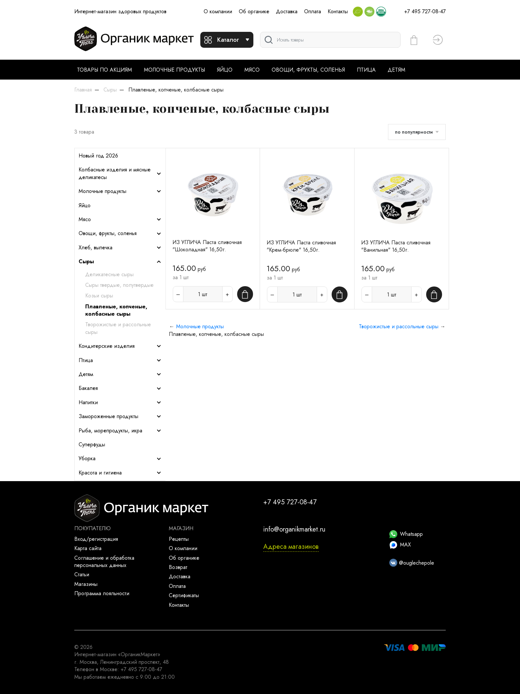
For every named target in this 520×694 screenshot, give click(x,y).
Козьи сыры (99, 295)
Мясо (252, 70)
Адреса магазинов (291, 546)
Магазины (86, 584)
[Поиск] (330, 40)
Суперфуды (92, 444)
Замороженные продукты (120, 416)
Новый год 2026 (98, 155)
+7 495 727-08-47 (425, 11)
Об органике (254, 11)
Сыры (120, 261)
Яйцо (224, 70)
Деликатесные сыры (109, 274)
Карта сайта (87, 548)
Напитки (120, 402)
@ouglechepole (411, 563)
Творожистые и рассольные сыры (118, 328)
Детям (396, 70)
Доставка (286, 11)
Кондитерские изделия (120, 346)
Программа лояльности (101, 593)
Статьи (81, 574)
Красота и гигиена (120, 472)
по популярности (414, 132)
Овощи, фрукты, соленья (308, 70)
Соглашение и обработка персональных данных (104, 561)
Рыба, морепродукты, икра (120, 430)
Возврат (178, 567)
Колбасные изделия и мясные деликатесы (120, 173)
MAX (400, 544)
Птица (366, 70)
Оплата (312, 11)
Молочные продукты (174, 70)
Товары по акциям (104, 70)
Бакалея (120, 388)
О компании (218, 11)
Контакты (338, 11)
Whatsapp (406, 534)
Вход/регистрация (96, 539)
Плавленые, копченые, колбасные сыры (116, 310)
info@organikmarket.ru (294, 529)
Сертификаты (184, 595)
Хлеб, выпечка (120, 247)
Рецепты (179, 539)
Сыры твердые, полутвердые (119, 285)
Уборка (120, 458)
